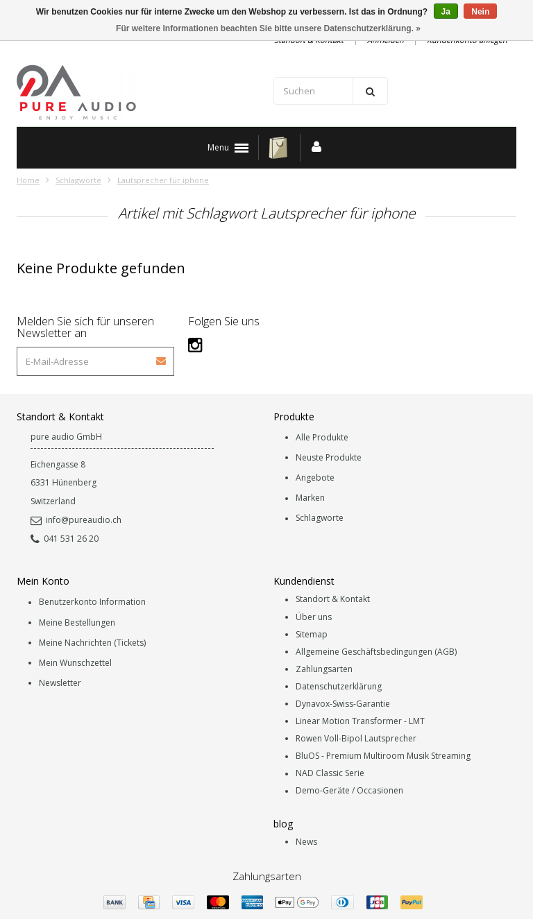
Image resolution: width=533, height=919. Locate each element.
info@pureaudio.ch (76, 520)
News (306, 842)
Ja (445, 12)
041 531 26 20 (65, 538)
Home (28, 180)
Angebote (315, 477)
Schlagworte (78, 180)
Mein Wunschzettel (75, 663)
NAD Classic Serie (330, 774)
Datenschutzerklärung (339, 686)
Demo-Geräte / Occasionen (349, 791)
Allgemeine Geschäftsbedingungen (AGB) (376, 652)
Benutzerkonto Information (92, 602)
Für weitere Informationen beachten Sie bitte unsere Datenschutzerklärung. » (268, 28)
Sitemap (312, 634)
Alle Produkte (322, 437)
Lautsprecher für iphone (163, 180)
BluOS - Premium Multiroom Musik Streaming (383, 756)
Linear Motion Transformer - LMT (360, 721)
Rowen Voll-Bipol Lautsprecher (356, 738)
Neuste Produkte (329, 457)
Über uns (314, 617)
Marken (310, 498)
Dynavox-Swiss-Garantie (343, 704)
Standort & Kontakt (333, 599)
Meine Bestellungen (77, 622)
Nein (480, 12)
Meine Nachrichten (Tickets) (92, 643)
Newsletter (60, 683)
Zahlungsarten (324, 669)
